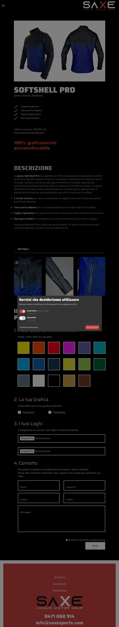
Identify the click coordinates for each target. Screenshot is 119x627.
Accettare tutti (92, 327)
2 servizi (31, 313)
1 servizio (31, 320)
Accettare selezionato (29, 327)
